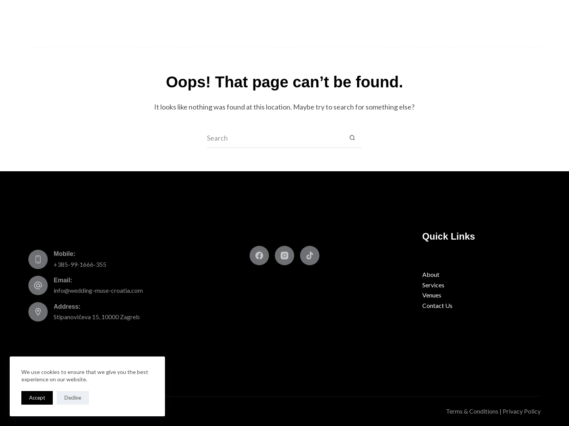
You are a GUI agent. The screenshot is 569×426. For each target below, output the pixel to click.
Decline (72, 398)
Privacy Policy (522, 411)
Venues (170, 23)
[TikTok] (309, 255)
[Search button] (352, 138)
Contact (520, 23)
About (79, 23)
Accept (37, 398)
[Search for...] (275, 138)
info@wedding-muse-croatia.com (98, 290)
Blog (482, 23)
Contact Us (437, 305)
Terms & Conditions (472, 411)
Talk (410, 23)
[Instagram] (284, 255)
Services (123, 23)
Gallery (446, 23)
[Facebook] (259, 255)
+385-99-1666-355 (80, 264)
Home (44, 23)
